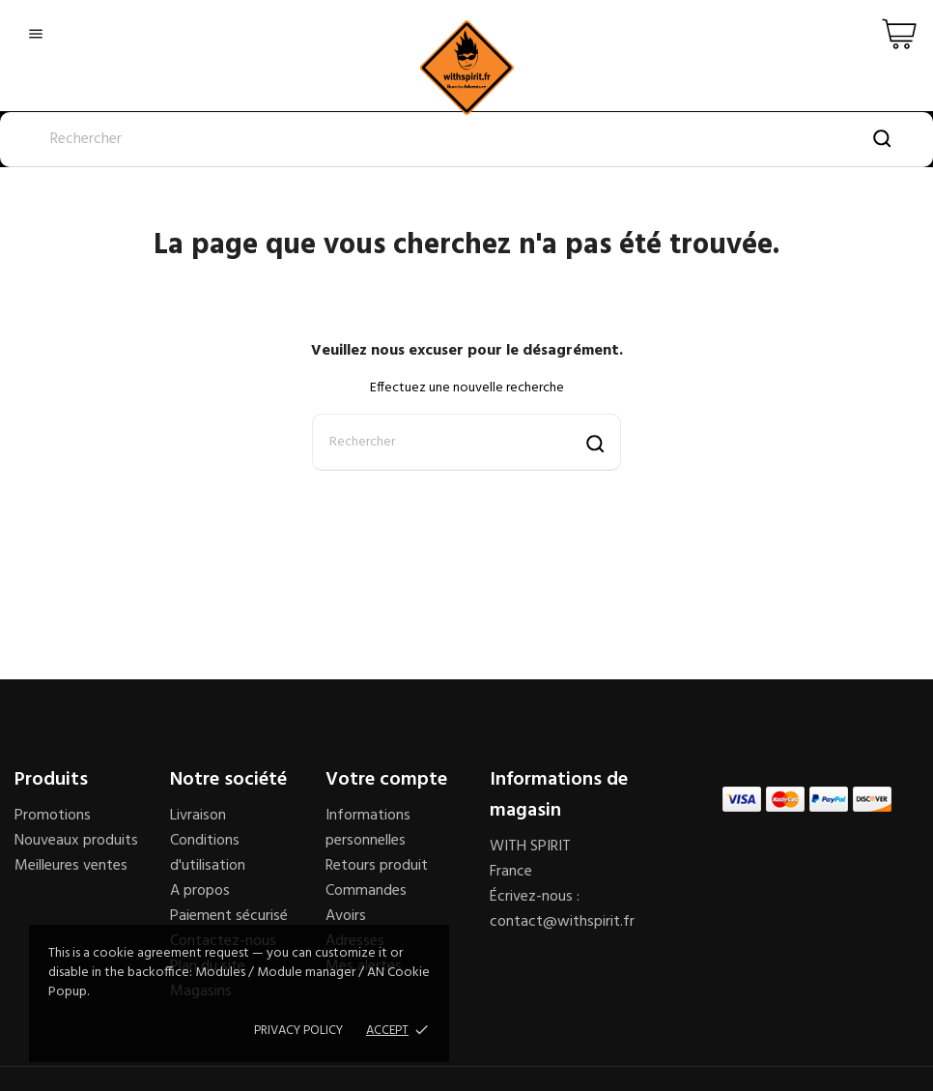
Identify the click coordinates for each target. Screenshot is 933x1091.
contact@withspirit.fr (562, 921)
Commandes (366, 891)
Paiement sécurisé (229, 916)
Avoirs (345, 916)
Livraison (198, 815)
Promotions (52, 815)
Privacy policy (298, 1030)
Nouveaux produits (76, 840)
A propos (200, 891)
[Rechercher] (466, 139)
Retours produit (376, 865)
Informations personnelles (367, 828)
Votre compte (386, 779)
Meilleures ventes (70, 865)
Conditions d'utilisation (207, 853)
